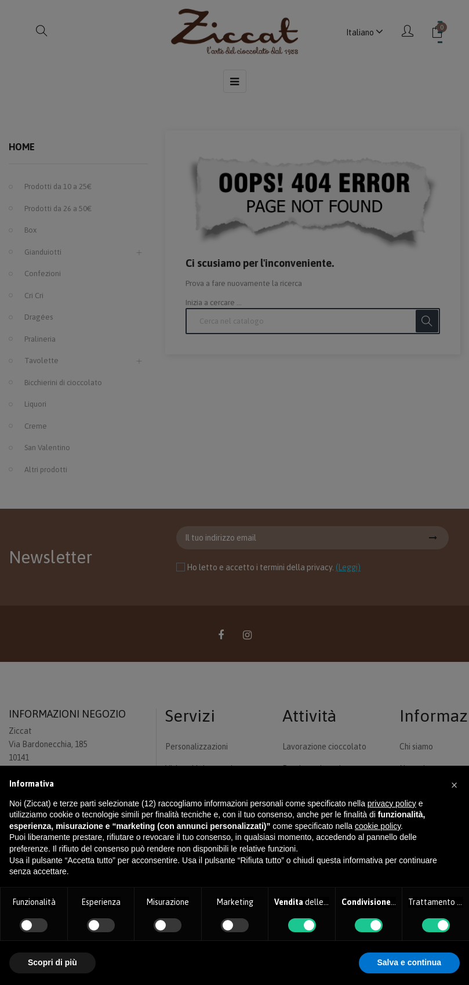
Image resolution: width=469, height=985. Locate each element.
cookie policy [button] (378, 826)
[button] (454, 784)
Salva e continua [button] (409, 962)
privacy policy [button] (392, 803)
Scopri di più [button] (52, 962)
